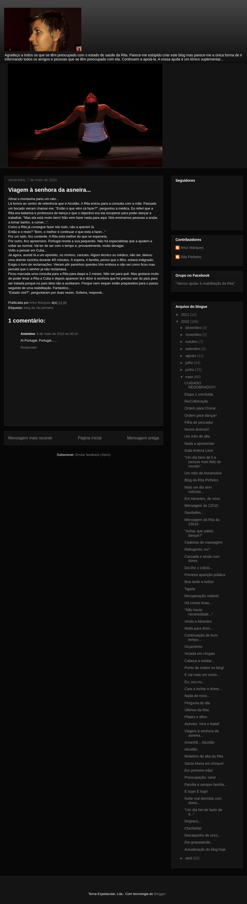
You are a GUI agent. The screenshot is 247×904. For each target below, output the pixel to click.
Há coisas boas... (198, 603)
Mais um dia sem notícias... (198, 489)
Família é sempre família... (205, 785)
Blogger (159, 894)
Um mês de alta (197, 436)
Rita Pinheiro (191, 257)
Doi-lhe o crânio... (198, 568)
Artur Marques (192, 248)
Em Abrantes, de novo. (202, 499)
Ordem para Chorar (200, 408)
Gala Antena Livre (198, 450)
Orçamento (193, 647)
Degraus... (192, 821)
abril (189, 858)
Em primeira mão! (198, 770)
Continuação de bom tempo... (201, 637)
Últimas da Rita (196, 710)
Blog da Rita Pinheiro (201, 480)
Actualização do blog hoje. (205, 849)
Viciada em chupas (199, 653)
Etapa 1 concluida (198, 394)
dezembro (193, 328)
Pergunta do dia (197, 703)
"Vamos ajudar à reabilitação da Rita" (205, 283)
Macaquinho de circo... (202, 835)
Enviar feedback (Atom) (93, 455)
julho (189, 363)
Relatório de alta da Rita (203, 756)
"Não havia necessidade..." (198, 612)
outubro (191, 342)
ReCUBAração (196, 401)
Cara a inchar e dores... (203, 689)
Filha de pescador (198, 422)
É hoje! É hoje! (196, 791)
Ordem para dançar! (200, 415)
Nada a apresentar (199, 443)
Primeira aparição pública (204, 575)
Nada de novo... (197, 696)
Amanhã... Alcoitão (199, 742)
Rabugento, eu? (197, 549)
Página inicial (89, 438)
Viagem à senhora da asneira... (201, 733)
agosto (191, 356)
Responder (29, 347)
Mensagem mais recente (30, 438)
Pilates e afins (195, 717)
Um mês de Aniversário (203, 473)
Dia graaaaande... (198, 842)
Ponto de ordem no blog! (204, 668)
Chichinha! (192, 828)
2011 (185, 314)
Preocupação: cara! (200, 777)
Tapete (189, 589)
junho (190, 370)
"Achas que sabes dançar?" (198, 533)
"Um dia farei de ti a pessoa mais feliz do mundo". (202, 461)
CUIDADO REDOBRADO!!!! (200, 385)
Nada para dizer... (198, 628)
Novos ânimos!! (196, 429)
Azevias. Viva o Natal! (201, 724)
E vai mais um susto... (202, 675)
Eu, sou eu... (194, 682)
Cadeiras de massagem (203, 542)
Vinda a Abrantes (198, 621)
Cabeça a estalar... (199, 661)
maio (189, 377)
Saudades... (194, 512)
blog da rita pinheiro (38, 308)
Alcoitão (190, 749)
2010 (185, 321)
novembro (193, 335)
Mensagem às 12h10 (201, 505)
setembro (193, 349)
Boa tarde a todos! (199, 582)
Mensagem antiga (143, 438)
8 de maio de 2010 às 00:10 (57, 334)
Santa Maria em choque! (204, 763)
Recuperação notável (201, 596)
